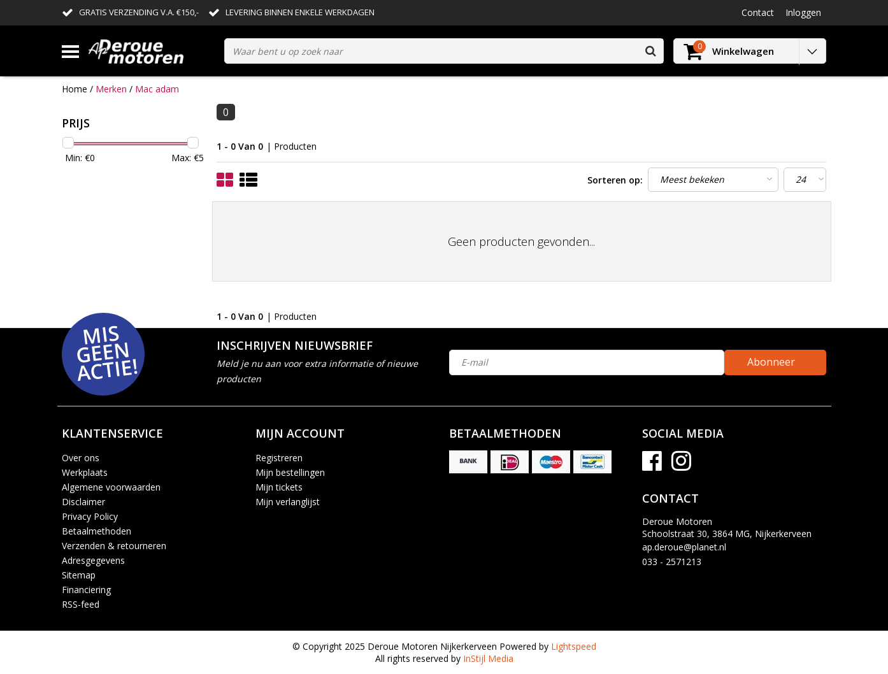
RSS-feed (80, 604)
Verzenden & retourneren (114, 546)
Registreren (279, 458)
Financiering (86, 590)
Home (74, 89)
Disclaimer (83, 502)
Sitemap (79, 575)
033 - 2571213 (671, 562)
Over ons (80, 458)
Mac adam (157, 89)
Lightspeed (573, 646)
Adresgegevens (93, 560)
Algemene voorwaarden (111, 487)
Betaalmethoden (96, 531)
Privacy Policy (90, 516)
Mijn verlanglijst (287, 502)
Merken (111, 89)
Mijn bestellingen (290, 472)
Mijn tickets (279, 487)
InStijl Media (488, 658)
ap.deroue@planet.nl (684, 547)
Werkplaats (85, 472)
